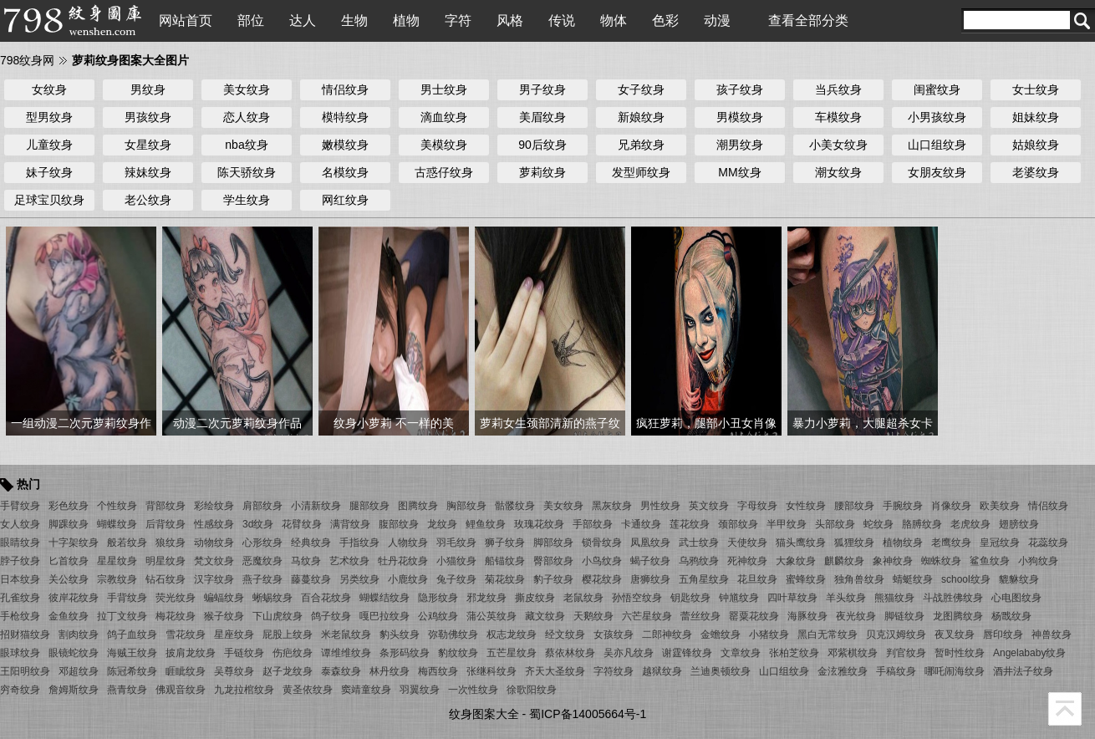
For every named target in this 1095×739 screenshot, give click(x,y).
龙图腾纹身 (958, 616)
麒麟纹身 (844, 561)
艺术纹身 (349, 561)
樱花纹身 (602, 579)
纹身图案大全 (484, 714)
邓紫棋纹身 (853, 653)
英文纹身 (709, 506)
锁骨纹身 (602, 542)
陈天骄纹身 (246, 172)
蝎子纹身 (650, 561)
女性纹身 (806, 506)
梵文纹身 (214, 561)
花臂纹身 (302, 524)
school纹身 (966, 579)
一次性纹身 (473, 690)
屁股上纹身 (287, 634)
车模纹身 (838, 117)
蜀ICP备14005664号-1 (587, 714)
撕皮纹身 (535, 598)
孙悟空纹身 (637, 598)
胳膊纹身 (922, 524)
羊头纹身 (846, 598)
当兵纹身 (838, 89)
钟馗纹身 (739, 598)
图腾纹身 (418, 506)
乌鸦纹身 (699, 561)
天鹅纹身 (593, 616)
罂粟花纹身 (754, 616)
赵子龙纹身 (287, 671)
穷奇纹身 (20, 690)
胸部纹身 (466, 506)
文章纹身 (741, 653)
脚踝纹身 (68, 524)
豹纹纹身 (458, 653)
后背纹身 (165, 524)
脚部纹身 (553, 542)
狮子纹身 (505, 542)
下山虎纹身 (277, 616)
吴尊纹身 (234, 671)
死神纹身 (747, 561)
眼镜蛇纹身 (73, 653)
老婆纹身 (1035, 172)
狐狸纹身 (854, 542)
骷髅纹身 (515, 506)
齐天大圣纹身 (555, 671)
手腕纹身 (903, 506)
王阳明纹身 (25, 671)
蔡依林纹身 (570, 653)
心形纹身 (262, 542)
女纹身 (49, 89)
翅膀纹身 (1019, 524)
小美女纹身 (838, 144)
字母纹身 (757, 506)
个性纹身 (117, 506)
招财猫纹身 (25, 634)
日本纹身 (20, 579)
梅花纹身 (175, 616)
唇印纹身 (1003, 634)
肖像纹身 (951, 506)
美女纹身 (246, 89)
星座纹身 (234, 634)
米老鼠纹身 (346, 634)
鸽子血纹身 (132, 634)
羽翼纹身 (420, 690)
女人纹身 (20, 524)
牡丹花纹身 (403, 561)
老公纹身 (148, 199)
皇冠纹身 (1000, 542)
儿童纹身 (49, 144)
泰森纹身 (341, 671)
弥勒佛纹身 (453, 634)
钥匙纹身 (690, 598)
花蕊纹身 (1048, 542)
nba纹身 (246, 144)
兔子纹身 (456, 579)
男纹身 (148, 89)
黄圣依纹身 (308, 690)
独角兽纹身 (859, 579)
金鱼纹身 (68, 616)
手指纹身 (359, 542)
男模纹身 (739, 117)
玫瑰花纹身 (539, 524)
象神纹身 (893, 561)
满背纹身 (350, 524)
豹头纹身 (399, 634)
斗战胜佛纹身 (953, 598)
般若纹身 (127, 542)
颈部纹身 (738, 524)
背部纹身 (165, 506)
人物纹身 (408, 542)
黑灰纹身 (612, 506)
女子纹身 (641, 89)
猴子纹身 (224, 616)
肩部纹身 (262, 506)
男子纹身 (542, 89)
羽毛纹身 (456, 542)
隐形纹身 (438, 598)
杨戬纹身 (1011, 616)
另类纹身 (359, 579)
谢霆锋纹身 (687, 653)
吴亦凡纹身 (629, 653)
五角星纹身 (704, 579)
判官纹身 (906, 653)
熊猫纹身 (894, 598)
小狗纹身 (1038, 561)
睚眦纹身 (186, 671)
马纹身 (306, 561)
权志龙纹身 (511, 634)
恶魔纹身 (262, 561)
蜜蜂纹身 (806, 579)
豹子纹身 (553, 579)
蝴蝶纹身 (117, 524)
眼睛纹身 (20, 542)
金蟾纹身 (720, 634)
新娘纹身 (641, 117)
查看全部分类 (808, 20)
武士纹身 (699, 542)
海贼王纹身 (132, 653)
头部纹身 (835, 524)
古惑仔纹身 (444, 172)
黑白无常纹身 (827, 634)
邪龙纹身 (486, 598)
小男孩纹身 (937, 117)
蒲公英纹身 (491, 616)
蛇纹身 (878, 524)
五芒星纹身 (511, 653)
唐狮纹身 (650, 579)
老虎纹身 (970, 524)
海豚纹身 (807, 616)
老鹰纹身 (951, 542)
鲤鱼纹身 (486, 524)
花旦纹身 (757, 579)
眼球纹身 (20, 653)
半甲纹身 (786, 524)
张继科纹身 (491, 671)
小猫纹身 (456, 561)
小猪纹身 (769, 634)
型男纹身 (49, 117)
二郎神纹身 (667, 634)
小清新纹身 (316, 506)
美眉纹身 (542, 117)
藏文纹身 (545, 616)
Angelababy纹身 (1029, 653)
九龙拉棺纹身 (244, 690)
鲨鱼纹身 (990, 561)
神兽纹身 (1051, 634)
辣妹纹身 (148, 172)
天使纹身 (747, 542)
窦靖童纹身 (366, 690)
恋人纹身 (246, 117)
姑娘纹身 (1035, 144)
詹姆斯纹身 (73, 690)
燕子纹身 (262, 579)
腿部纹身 (369, 506)
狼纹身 (170, 542)
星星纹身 (117, 561)
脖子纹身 (20, 561)
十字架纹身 (73, 542)
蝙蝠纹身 (224, 598)
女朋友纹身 (937, 172)
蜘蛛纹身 (941, 561)
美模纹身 (443, 144)
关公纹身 (68, 579)
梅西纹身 (438, 671)
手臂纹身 (20, 506)
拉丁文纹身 (122, 616)
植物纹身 (903, 542)
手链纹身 (244, 653)
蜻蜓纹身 (913, 579)
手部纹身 (593, 524)
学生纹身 (246, 199)
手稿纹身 (896, 671)
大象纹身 (796, 561)
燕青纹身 (127, 690)
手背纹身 (127, 598)
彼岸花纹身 (73, 598)
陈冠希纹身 (132, 671)
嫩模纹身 (345, 144)
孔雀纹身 (20, 598)
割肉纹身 (79, 634)
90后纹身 (542, 144)
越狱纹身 (662, 671)
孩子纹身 (739, 89)
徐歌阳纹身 (532, 690)
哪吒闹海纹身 (954, 671)
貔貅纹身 (1019, 579)
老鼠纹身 (583, 598)
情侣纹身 (345, 89)
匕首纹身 (68, 561)
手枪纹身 (20, 616)
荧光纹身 (175, 598)
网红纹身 (345, 199)
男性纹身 (660, 506)
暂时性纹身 (960, 653)
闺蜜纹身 (937, 89)
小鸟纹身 (602, 561)
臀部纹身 (553, 561)
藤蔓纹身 (311, 579)
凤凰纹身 (650, 542)
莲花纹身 (690, 524)
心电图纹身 (1016, 598)
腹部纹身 (399, 524)
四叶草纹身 (792, 598)
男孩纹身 (148, 117)
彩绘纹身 (214, 506)
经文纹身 (565, 634)
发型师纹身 (641, 172)
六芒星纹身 (647, 616)
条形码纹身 (404, 653)
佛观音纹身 (180, 690)
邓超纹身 (79, 671)
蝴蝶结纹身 (384, 598)
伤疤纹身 (292, 653)
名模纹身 (345, 172)
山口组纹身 (937, 144)
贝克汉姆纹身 (896, 634)
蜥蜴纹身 (272, 598)
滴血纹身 (443, 117)
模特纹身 (345, 117)
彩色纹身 (68, 506)
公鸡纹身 (438, 616)
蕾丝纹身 (700, 616)
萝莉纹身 (542, 172)
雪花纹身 (186, 634)
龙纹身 (442, 524)
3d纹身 (257, 524)
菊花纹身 (505, 579)
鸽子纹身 (331, 616)
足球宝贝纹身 (49, 199)
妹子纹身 (49, 172)
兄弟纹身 (641, 144)
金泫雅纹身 (842, 671)
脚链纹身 (904, 616)
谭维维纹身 (346, 653)
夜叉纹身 (955, 634)
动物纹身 (214, 542)
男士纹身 (443, 89)
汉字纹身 (214, 579)
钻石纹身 (165, 579)
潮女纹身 (838, 172)
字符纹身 (613, 671)
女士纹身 (1035, 89)
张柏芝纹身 (794, 653)
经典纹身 (311, 542)
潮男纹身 (739, 144)
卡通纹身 (641, 524)
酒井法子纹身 (1023, 671)
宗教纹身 (117, 579)
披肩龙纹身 (191, 653)
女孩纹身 (613, 634)
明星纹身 (165, 561)
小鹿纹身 (408, 579)
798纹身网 (27, 60)
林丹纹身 (389, 671)
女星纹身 (148, 144)
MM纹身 (739, 172)
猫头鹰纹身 (801, 542)
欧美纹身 (1000, 506)
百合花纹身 (326, 598)
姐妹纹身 (1035, 117)
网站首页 (185, 20)
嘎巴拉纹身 (384, 616)
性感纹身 (214, 524)
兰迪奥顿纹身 (720, 671)
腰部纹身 (854, 506)
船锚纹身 (505, 561)
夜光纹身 (856, 616)
